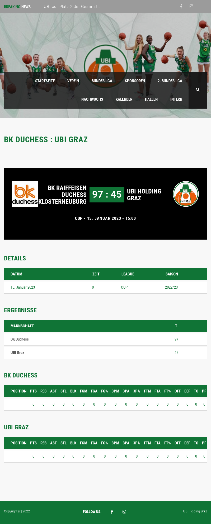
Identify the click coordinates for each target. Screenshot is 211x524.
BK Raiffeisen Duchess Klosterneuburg (62, 194)
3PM (115, 391)
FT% (167, 391)
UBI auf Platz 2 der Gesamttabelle (76, 6)
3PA (126, 391)
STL (63, 391)
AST (53, 391)
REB (43, 391)
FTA (157, 391)
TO (196, 391)
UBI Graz (17, 352)
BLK (73, 391)
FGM (83, 391)
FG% (104, 391)
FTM (147, 391)
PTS (33, 391)
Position (18, 391)
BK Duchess (20, 339)
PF (204, 391)
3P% (136, 391)
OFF (178, 391)
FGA (94, 391)
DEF (187, 391)
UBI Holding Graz (144, 195)
